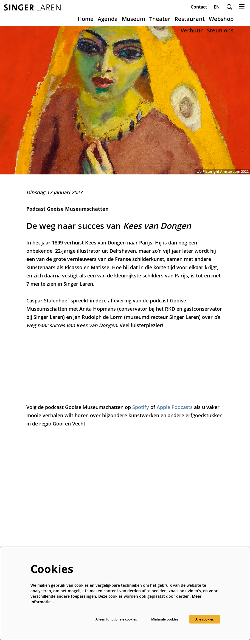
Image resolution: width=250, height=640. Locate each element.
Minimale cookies (158, 619)
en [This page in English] (217, 7)
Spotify (141, 407)
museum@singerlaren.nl (49, 504)
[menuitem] (86, 19)
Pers (113, 491)
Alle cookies (202, 619)
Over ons (117, 485)
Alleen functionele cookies (102, 619)
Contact (199, 7)
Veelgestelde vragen (128, 531)
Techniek (117, 498)
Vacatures (118, 504)
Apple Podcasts (175, 407)
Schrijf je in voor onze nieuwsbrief (192, 509)
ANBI (113, 511)
